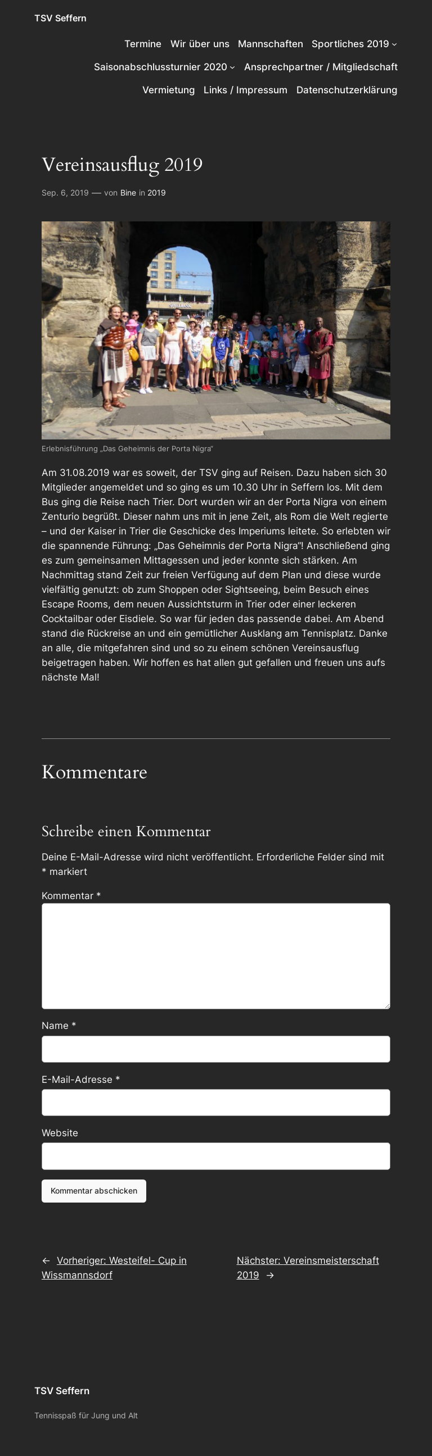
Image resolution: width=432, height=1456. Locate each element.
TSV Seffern (60, 18)
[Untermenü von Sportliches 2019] (394, 44)
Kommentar (71, 895)
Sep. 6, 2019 (65, 192)
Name (59, 1025)
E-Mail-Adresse (81, 1079)
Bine (128, 192)
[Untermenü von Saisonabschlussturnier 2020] (232, 67)
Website (60, 1133)
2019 (156, 192)
